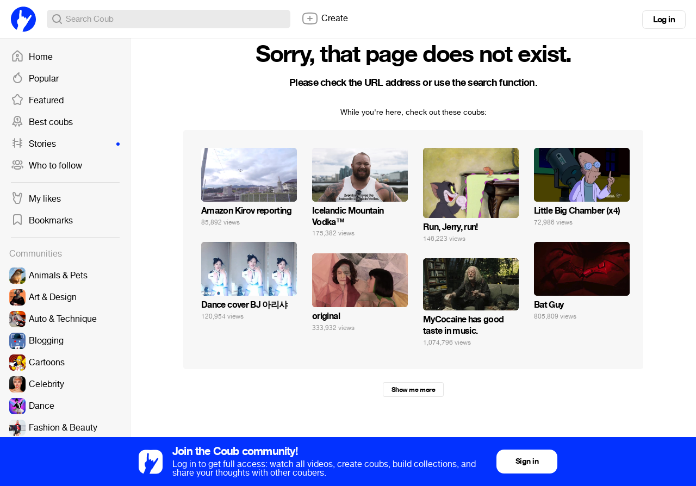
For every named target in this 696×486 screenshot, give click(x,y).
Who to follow (46, 165)
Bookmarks (42, 220)
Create (324, 18)
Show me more (413, 389)
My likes (36, 199)
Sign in (526, 461)
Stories (65, 144)
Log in (664, 19)
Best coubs (42, 122)
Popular (35, 78)
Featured (37, 100)
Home (32, 57)
